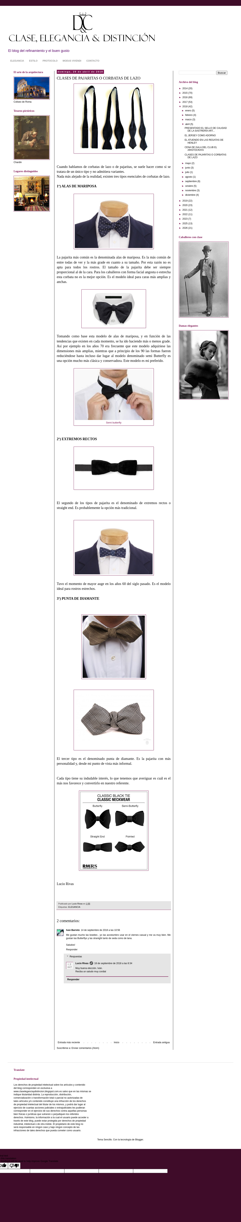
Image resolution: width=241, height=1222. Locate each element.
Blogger (139, 1139)
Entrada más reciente (69, 1042)
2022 (185, 214)
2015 (185, 93)
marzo (188, 119)
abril (187, 124)
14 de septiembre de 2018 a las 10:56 (100, 930)
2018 (185, 106)
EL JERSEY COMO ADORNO (200, 135)
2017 (185, 102)
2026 (185, 228)
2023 (185, 218)
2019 (185, 200)
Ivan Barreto (73, 930)
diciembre (190, 195)
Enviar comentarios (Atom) (85, 1048)
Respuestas (76, 956)
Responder (72, 949)
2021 (185, 210)
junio (188, 167)
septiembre (191, 181)
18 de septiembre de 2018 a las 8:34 (113, 963)
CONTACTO (92, 60)
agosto (189, 176)
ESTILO (33, 60)
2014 (185, 88)
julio (187, 172)
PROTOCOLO (50, 60)
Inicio (116, 1042)
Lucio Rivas (81, 963)
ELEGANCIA (17, 60)
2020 (185, 205)
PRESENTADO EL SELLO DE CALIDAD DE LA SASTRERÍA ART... (206, 129)
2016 (185, 97)
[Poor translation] (14, 1166)
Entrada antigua (161, 1042)
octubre (189, 186)
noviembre (191, 190)
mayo (188, 163)
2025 (185, 223)
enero (188, 110)
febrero (189, 115)
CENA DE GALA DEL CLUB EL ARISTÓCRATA (201, 148)
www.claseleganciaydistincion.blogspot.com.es (38, 1091)
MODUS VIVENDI (72, 60)
